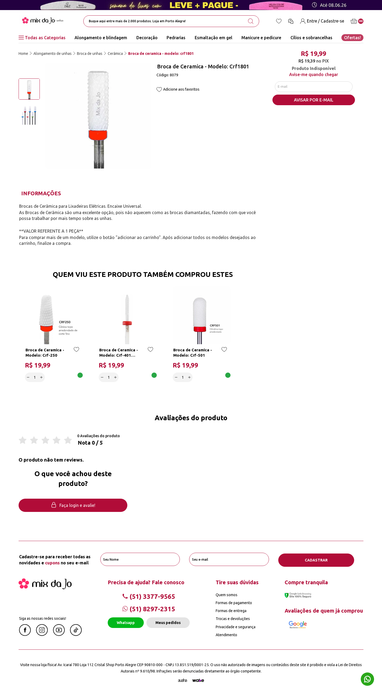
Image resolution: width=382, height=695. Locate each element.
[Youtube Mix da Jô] (59, 634)
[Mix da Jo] (45, 587)
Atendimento (226, 634)
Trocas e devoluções (233, 618)
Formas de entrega (231, 610)
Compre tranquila (306, 582)
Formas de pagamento (234, 602)
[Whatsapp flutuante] (367, 679)
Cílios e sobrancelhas (311, 37)
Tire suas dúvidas (237, 582)
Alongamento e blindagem (101, 37)
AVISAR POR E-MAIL (313, 101)
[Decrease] (28, 377)
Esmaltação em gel (213, 37)
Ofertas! (352, 37)
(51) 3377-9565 (148, 596)
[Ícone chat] (290, 21)
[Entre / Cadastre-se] (322, 21)
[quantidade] (35, 377)
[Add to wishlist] (159, 90)
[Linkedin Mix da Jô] (76, 634)
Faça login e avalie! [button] (73, 505)
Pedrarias (176, 37)
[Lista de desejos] (278, 21)
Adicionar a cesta (64, 377)
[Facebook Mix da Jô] (25, 634)
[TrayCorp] (198, 680)
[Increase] (41, 377)
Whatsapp (126, 622)
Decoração (147, 37)
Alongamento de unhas (52, 53)
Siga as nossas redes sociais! (42, 618)
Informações (41, 193)
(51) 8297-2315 (148, 608)
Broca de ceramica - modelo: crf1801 (161, 53)
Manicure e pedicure (261, 37)
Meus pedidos (168, 622)
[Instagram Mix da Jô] (42, 634)
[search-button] (251, 21)
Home (23, 53)
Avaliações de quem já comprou (324, 610)
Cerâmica (115, 53)
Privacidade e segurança (235, 626)
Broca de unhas (89, 53)
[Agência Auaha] (182, 680)
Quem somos (226, 594)
